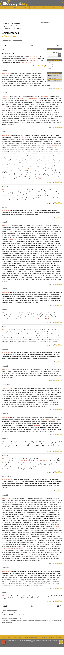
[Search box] (53, 55)
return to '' (39, 66)
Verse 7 (4, 222)
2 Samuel (17, 28)
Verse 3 (4, 131)
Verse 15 (5, 414)
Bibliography (52, 69)
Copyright (51, 67)
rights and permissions (31, 637)
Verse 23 (5, 592)
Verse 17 (5, 455)
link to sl (58, 637)
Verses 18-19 (6, 476)
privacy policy (17, 637)
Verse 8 (4, 289)
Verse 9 (4, 309)
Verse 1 (4, 70)
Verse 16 (5, 438)
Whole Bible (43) (54, 75)
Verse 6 (4, 207)
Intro (3, 50)
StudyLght (12, 3)
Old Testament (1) (54, 78)
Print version (52, 63)
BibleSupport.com (14, 615)
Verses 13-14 (6, 385)
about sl (51, 637)
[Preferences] (62, 7)
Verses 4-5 (5, 186)
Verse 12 (5, 366)
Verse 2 (4, 93)
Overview (51, 65)
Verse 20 (5, 495)
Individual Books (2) (54, 81)
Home (4, 23)
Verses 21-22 (6, 567)
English (5, 26)
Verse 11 (5, 349)
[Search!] (59, 55)
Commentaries (15, 23)
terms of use (6, 637)
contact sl (44, 637)
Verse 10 (5, 326)
